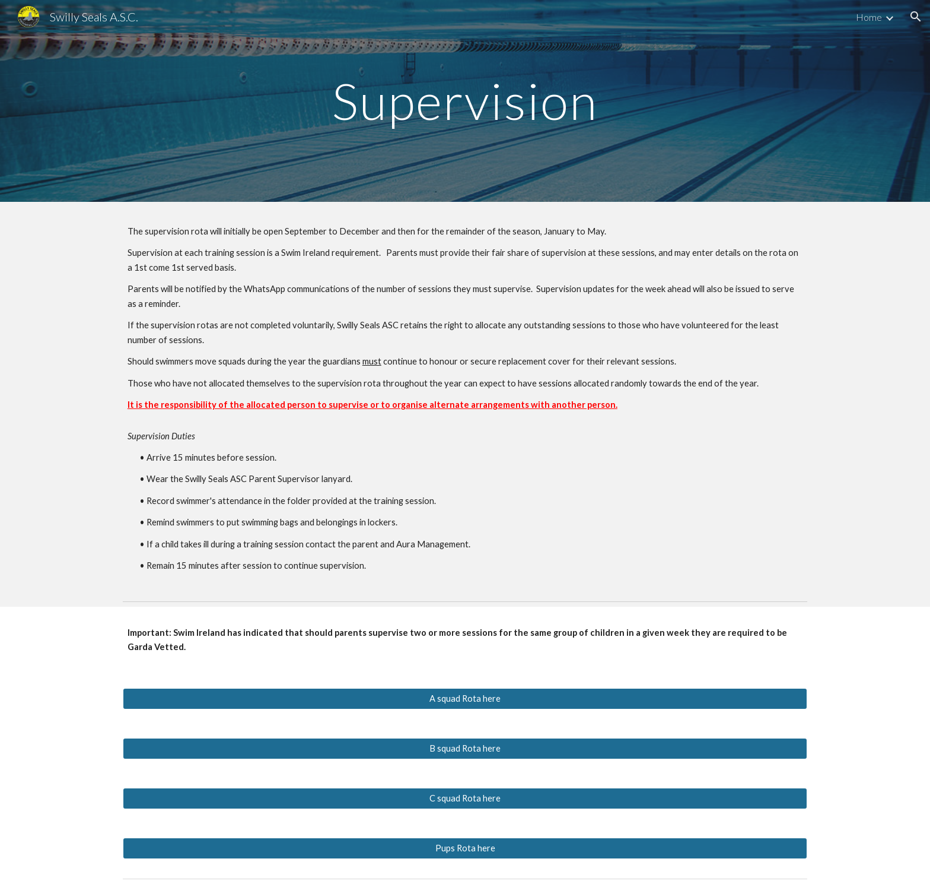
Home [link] (869, 17)
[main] (465, 101)
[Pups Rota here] (465, 847)
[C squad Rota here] (465, 798)
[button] (916, 16)
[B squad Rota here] (465, 748)
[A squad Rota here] (465, 698)
